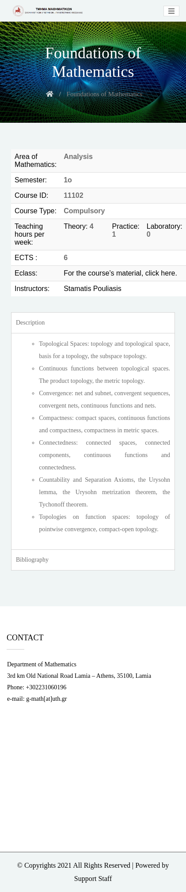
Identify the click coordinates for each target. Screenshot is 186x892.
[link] (47, 10)
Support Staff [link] (93, 878)
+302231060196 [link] (46, 687)
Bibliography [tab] (32, 559)
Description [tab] (30, 322)
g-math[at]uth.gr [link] (46, 698)
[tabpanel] (93, 441)
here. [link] (169, 273)
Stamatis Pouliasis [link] (92, 288)
